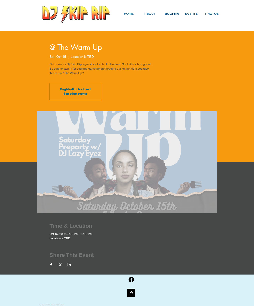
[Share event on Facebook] (51, 264)
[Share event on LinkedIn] (69, 264)
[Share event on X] (60, 264)
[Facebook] (131, 279)
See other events (75, 94)
